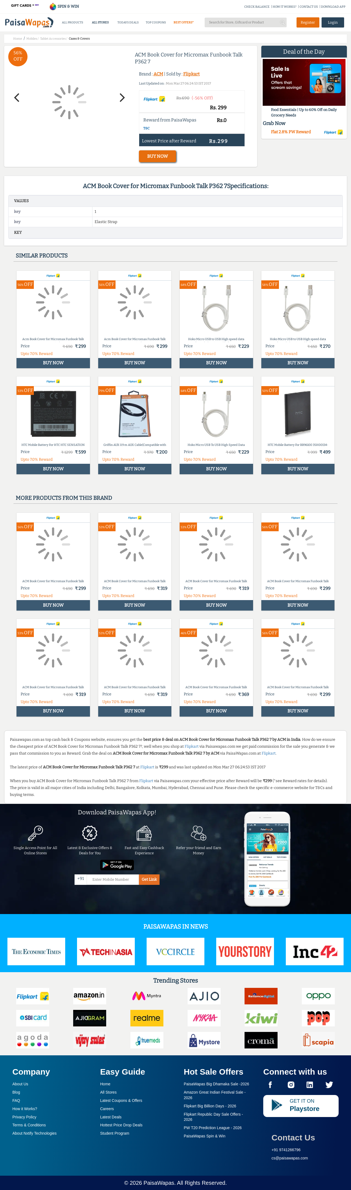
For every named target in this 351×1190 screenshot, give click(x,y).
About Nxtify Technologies (34, 1133)
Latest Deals (111, 1117)
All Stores (108, 1092)
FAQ (16, 1100)
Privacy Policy (24, 1117)
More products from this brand (64, 498)
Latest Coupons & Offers (121, 1100)
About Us (20, 1084)
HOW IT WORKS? (285, 7)
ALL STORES (100, 22)
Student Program (114, 1133)
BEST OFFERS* (184, 22)
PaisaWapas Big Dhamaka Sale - (216, 1084)
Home (105, 1084)
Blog (16, 1092)
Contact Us (293, 1137)
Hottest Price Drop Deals (121, 1125)
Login (333, 22)
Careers (107, 1109)
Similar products (42, 255)
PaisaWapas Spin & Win (204, 1136)
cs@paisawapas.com (290, 1158)
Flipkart (191, 74)
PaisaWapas (159, 1183)
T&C (146, 128)
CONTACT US (309, 7)
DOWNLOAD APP (333, 7)
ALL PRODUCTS (72, 22)
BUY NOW (157, 156)
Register (308, 22)
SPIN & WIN (64, 6)
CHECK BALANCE (257, 7)
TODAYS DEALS (128, 22)
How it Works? (24, 1109)
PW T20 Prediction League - (213, 1128)
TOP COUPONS (156, 22)
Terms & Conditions (29, 1125)
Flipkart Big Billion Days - (210, 1106)
